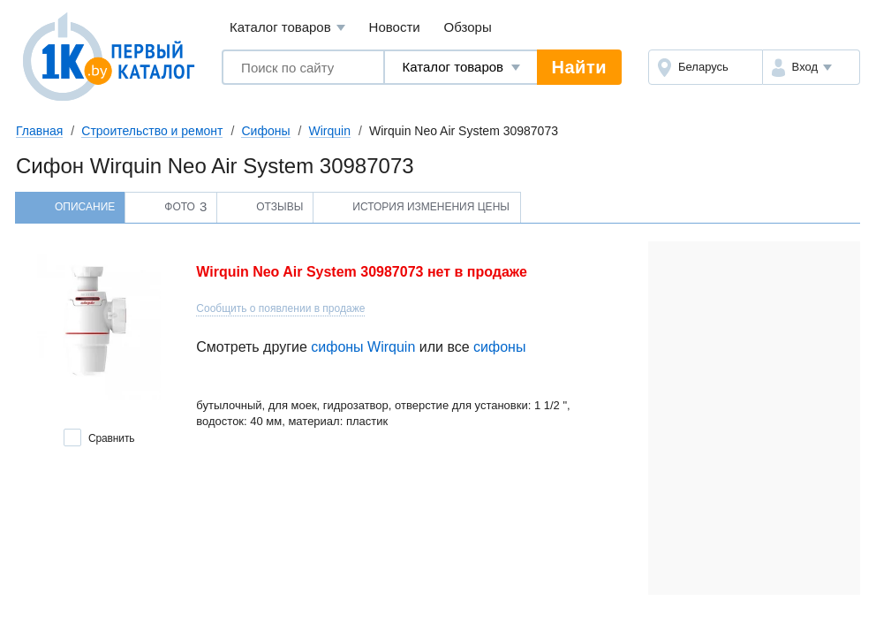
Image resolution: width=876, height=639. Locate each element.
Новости (394, 26)
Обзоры (468, 26)
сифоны (499, 346)
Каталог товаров (287, 27)
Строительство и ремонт (152, 131)
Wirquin (330, 131)
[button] (811, 67)
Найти (579, 67)
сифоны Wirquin (363, 346)
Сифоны (265, 131)
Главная (39, 131)
